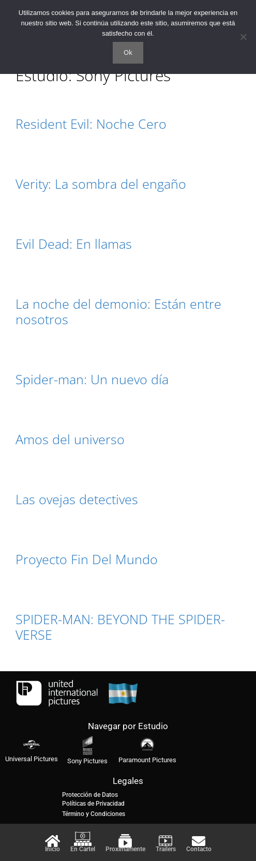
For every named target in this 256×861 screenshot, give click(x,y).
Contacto (199, 849)
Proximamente (125, 849)
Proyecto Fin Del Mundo (87, 559)
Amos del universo (70, 439)
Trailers (166, 849)
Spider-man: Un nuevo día (92, 379)
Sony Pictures (87, 761)
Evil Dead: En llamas (74, 243)
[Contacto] (198, 841)
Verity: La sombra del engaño (101, 183)
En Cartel (82, 849)
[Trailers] (165, 841)
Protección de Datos (90, 794)
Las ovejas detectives (77, 499)
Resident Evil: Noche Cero (91, 123)
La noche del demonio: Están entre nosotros (118, 311)
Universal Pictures (31, 759)
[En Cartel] (83, 839)
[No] (243, 37)
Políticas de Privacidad (93, 803)
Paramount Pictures (147, 760)
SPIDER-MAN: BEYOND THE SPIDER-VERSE (120, 626)
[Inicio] (52, 841)
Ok (128, 52)
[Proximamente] (125, 841)
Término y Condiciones (93, 814)
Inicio (52, 849)
